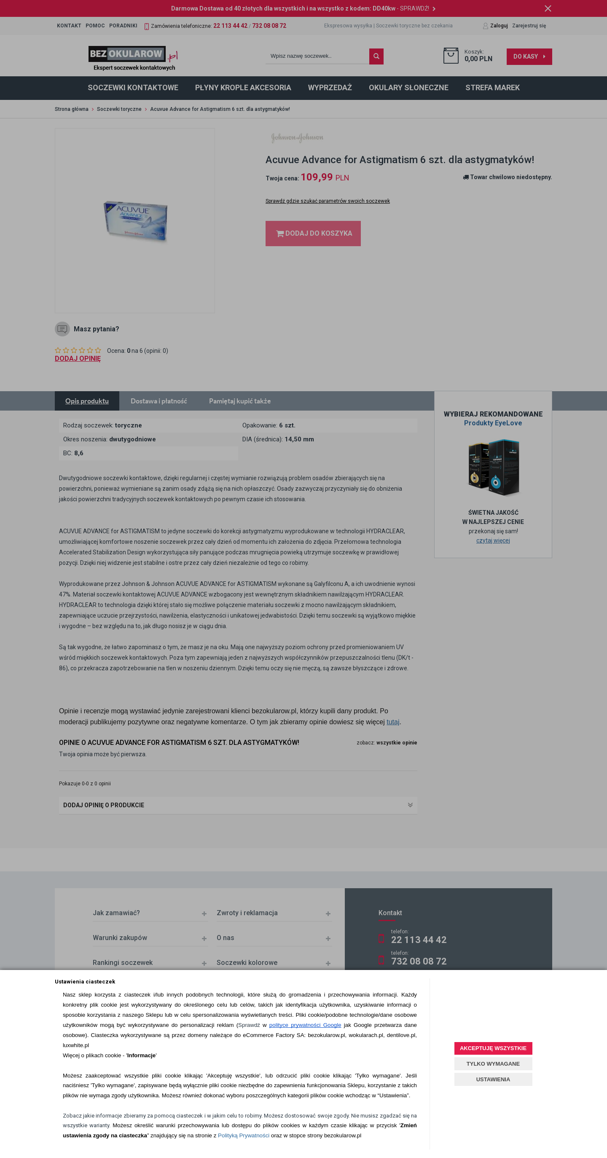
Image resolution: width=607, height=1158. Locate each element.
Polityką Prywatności (243, 1135)
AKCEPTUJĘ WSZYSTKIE (493, 1048)
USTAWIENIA (493, 1079)
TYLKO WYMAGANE (493, 1064)
